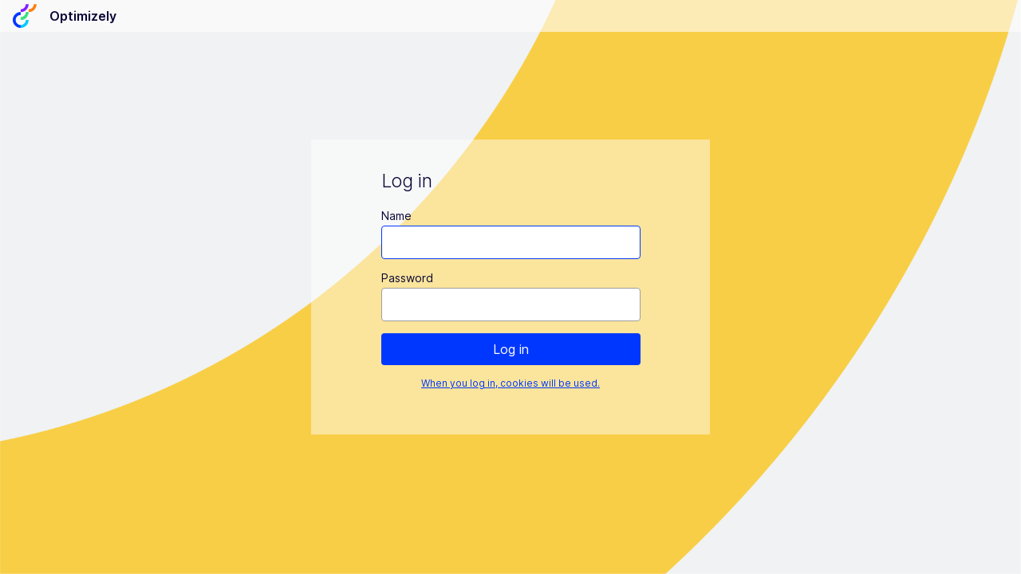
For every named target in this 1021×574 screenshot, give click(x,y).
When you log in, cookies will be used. (510, 383)
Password (407, 278)
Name (396, 215)
